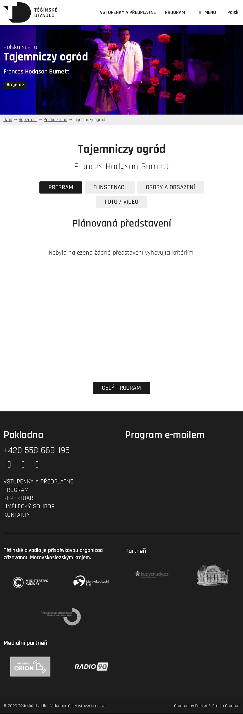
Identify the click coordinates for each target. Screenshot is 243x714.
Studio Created (226, 706)
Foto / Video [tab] (121, 202)
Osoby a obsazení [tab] (171, 187)
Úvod (7, 119)
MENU (206, 12)
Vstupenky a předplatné (128, 12)
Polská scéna (20, 47)
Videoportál (60, 706)
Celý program (121, 388)
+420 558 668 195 (36, 451)
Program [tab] (59, 187)
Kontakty (16, 515)
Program (175, 12)
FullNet (201, 706)
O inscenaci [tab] (109, 187)
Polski (233, 12)
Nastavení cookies (90, 706)
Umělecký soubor (29, 507)
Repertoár (28, 119)
